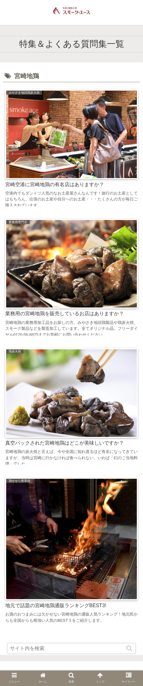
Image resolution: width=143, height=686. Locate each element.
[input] (71, 648)
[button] (130, 648)
